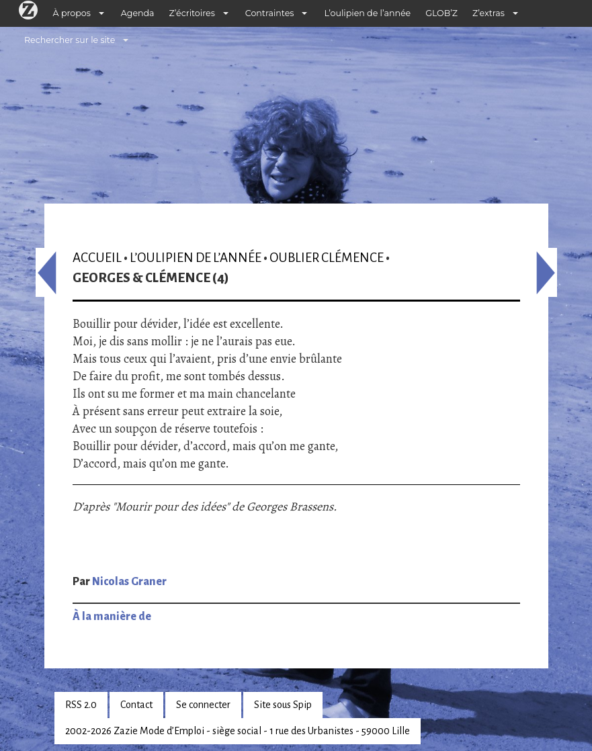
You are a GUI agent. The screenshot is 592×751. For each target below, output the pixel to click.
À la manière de (112, 617)
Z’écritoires (192, 13)
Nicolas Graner (129, 582)
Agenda (138, 13)
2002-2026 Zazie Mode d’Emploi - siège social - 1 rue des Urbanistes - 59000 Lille (237, 730)
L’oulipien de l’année (367, 13)
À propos (72, 13)
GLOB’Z (441, 13)
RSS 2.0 (81, 704)
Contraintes (269, 13)
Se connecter (203, 704)
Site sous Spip (283, 704)
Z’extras (488, 13)
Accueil (97, 258)
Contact (136, 704)
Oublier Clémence (326, 258)
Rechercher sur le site (69, 40)
